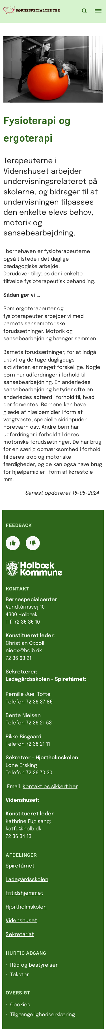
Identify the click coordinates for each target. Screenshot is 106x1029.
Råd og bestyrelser (34, 965)
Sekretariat (20, 934)
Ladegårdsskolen (27, 879)
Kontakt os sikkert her (50, 786)
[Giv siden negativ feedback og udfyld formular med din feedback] (33, 543)
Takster (19, 974)
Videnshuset (21, 920)
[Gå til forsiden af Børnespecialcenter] (30, 11)
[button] (100, 11)
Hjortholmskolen (26, 907)
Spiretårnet (20, 866)
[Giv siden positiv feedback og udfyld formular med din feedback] (13, 543)
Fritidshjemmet (24, 893)
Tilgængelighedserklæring (42, 1014)
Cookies (20, 1004)
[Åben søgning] (84, 11)
